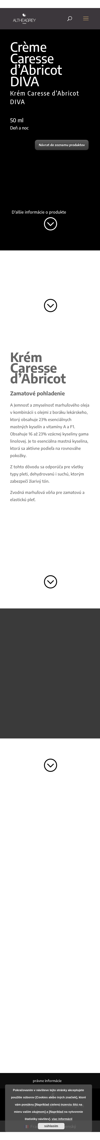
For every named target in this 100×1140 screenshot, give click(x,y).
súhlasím (51, 1126)
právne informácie (47, 1081)
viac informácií (62, 1119)
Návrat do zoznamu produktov (62, 145)
